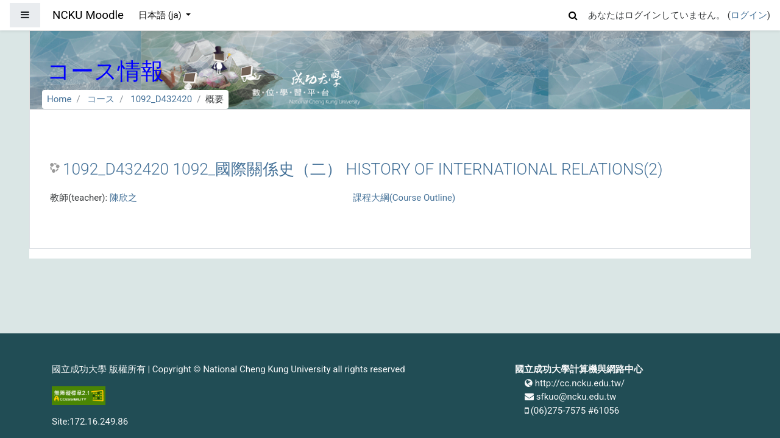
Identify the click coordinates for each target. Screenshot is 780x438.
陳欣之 (123, 197)
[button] (573, 13)
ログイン (749, 15)
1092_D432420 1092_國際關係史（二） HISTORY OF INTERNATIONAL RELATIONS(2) (362, 169)
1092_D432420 (161, 99)
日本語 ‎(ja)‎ (161, 15)
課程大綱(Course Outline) (404, 197)
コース (101, 99)
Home (59, 99)
